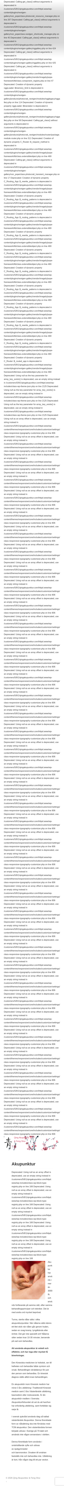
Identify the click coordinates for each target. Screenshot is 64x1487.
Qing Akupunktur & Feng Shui (26, 1478)
